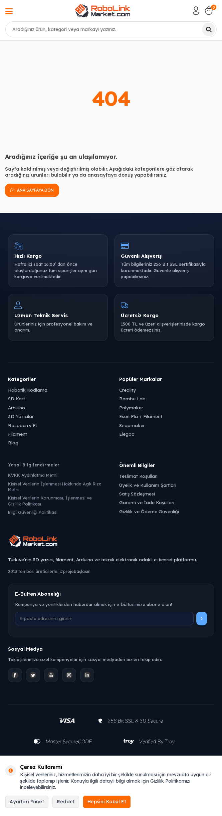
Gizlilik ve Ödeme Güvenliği (149, 511)
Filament (17, 434)
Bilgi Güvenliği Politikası (32, 512)
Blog (13, 442)
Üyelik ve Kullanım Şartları (147, 485)
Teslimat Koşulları (138, 476)
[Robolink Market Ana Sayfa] (111, 542)
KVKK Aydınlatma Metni (32, 475)
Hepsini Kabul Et (106, 802)
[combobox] (111, 29)
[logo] (102, 10)
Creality (127, 390)
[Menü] (9, 12)
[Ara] (208, 29)
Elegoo (127, 434)
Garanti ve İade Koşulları (146, 502)
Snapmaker (132, 425)
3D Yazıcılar (21, 416)
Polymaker (131, 407)
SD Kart (16, 398)
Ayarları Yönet (27, 802)
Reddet (66, 802)
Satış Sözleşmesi (137, 493)
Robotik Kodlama (27, 390)
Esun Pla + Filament (140, 416)
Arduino (16, 407)
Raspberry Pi (22, 425)
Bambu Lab (132, 398)
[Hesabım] (196, 11)
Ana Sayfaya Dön (32, 190)
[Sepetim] (209, 11)
